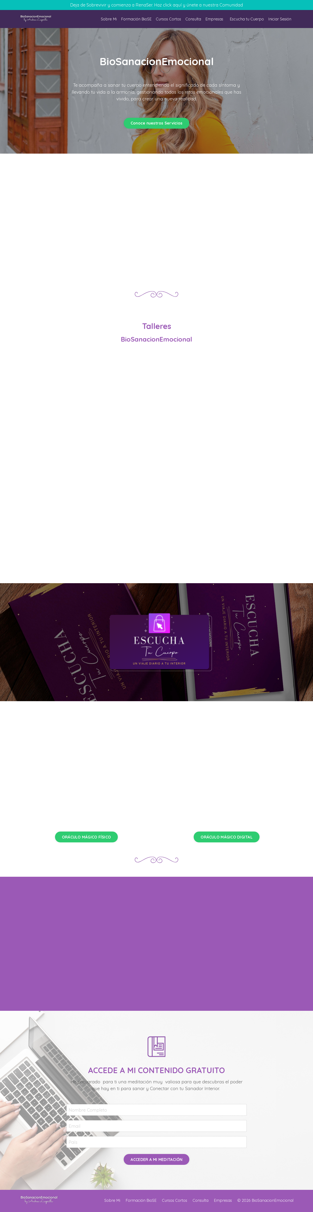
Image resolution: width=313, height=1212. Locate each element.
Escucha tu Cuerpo (246, 19)
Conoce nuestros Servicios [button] (156, 123)
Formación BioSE (135, 19)
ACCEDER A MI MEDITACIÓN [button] (157, 1160)
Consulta (192, 19)
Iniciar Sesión (279, 19)
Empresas (214, 19)
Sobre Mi (107, 19)
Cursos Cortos (167, 19)
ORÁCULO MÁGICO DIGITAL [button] (227, 837)
